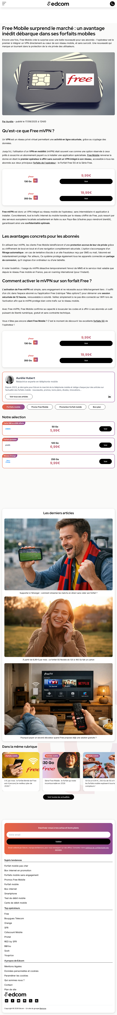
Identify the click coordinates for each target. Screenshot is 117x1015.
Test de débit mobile (14, 898)
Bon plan (97, 407)
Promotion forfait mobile (70, 407)
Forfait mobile (11, 884)
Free (6, 913)
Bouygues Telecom (14, 918)
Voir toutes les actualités (59, 797)
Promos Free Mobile (14, 879)
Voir (86, 181)
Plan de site (10, 989)
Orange (8, 923)
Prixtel (7, 937)
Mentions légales (13, 966)
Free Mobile (93, 155)
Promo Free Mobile (39, 407)
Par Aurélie (7, 121)
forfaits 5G (99, 321)
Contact (8, 984)
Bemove (43, 1008)
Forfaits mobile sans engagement (21, 875)
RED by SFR (10, 941)
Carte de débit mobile (15, 902)
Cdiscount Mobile (13, 932)
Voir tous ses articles (19, 396)
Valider (58, 841)
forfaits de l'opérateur (44, 162)
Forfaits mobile (13, 407)
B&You (7, 946)
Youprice (9, 955)
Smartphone (10, 893)
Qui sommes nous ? (14, 980)
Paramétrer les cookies (16, 975)
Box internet (10, 889)
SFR (6, 927)
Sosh (6, 950)
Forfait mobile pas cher (16, 865)
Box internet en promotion (17, 870)
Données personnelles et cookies (21, 971)
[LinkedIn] (109, 396)
